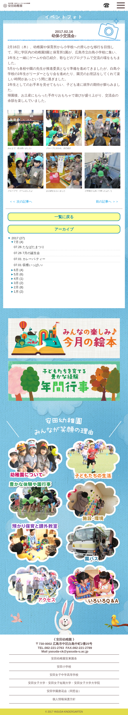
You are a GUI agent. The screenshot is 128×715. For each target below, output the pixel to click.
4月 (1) (18, 278)
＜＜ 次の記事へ (20, 201)
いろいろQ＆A (93, 586)
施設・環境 (93, 502)
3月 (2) (18, 283)
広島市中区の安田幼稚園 (30, 5)
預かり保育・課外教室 (35, 543)
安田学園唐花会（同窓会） (64, 691)
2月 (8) (18, 287)
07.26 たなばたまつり (29, 247)
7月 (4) (18, 242)
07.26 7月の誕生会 (27, 253)
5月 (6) (18, 274)
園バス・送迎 (93, 543)
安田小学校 (64, 666)
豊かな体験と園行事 (35, 502)
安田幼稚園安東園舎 (64, 658)
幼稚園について (35, 459)
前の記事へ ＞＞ (107, 201)
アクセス (35, 586)
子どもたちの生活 (93, 459)
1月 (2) (18, 291)
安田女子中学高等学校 (64, 674)
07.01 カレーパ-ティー (29, 259)
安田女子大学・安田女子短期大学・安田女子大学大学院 (64, 683)
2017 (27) (18, 238)
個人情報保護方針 (64, 699)
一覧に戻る (64, 217)
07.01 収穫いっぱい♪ (28, 265)
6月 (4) (18, 270)
